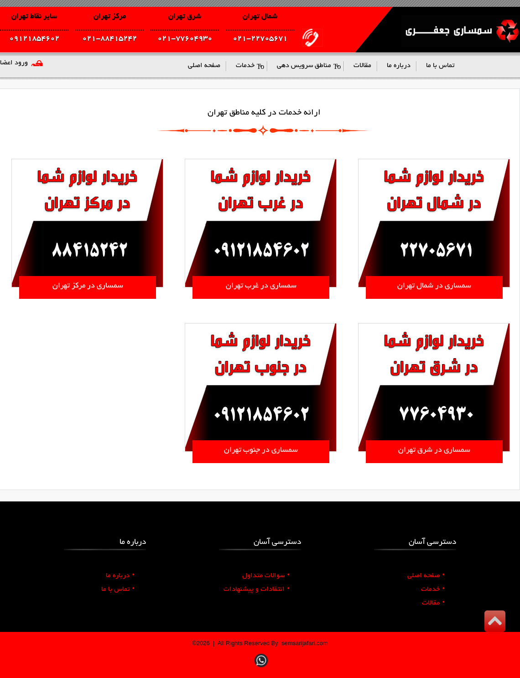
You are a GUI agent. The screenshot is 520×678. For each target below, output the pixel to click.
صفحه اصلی (426, 575)
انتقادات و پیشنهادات (257, 589)
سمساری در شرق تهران (434, 450)
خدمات (433, 589)
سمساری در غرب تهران (261, 286)
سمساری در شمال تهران (434, 286)
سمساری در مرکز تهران (87, 286)
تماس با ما (118, 589)
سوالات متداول (266, 575)
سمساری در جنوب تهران (261, 450)
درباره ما (120, 575)
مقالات (433, 603)
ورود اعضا (14, 63)
